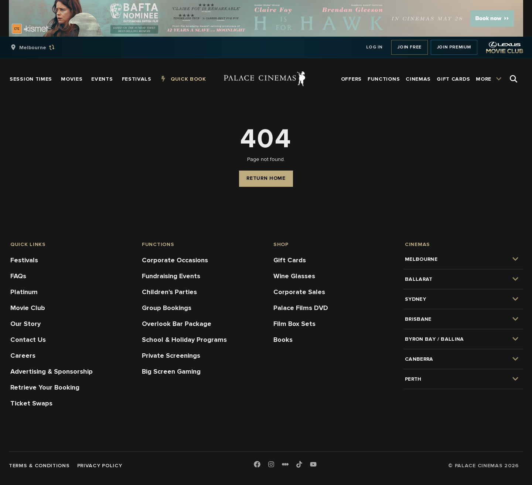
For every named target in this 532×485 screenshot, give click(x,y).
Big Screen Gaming (171, 371)
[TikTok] (299, 464)
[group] (40, 47)
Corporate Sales (299, 292)
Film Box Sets (294, 324)
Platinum (24, 292)
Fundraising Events (171, 276)
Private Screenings (171, 355)
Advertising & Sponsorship (51, 371)
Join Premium (454, 47)
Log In (374, 47)
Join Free (409, 47)
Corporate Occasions (175, 260)
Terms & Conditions (39, 465)
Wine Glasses (294, 276)
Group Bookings (166, 308)
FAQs (18, 276)
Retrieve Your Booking (44, 387)
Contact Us (28, 340)
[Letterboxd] (285, 464)
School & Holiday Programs (184, 340)
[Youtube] (313, 465)
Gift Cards (289, 260)
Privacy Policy (99, 465)
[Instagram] (271, 465)
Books (283, 340)
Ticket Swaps (31, 403)
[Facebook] (257, 465)
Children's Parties (169, 292)
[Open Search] (513, 78)
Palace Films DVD (300, 308)
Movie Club (27, 308)
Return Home (266, 178)
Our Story (25, 324)
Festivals (24, 260)
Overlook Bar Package (176, 324)
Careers (22, 355)
